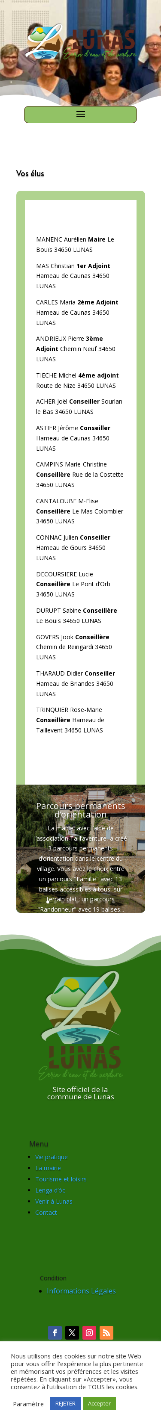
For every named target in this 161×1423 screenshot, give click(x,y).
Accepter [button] (99, 1403)
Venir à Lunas (54, 1201)
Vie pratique (51, 1157)
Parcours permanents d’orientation (80, 811)
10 (113, 901)
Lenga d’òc (50, 1190)
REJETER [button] (65, 1403)
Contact (46, 1212)
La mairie (48, 1168)
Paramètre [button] (28, 1404)
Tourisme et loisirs (61, 1179)
